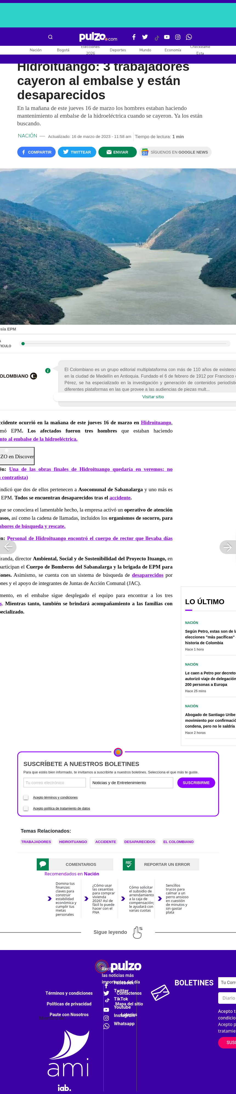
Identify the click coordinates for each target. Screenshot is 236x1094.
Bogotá (63, 50)
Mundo (145, 50)
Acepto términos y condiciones (55, 797)
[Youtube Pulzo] (167, 39)
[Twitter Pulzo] (145, 39)
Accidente (105, 842)
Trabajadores (36, 842)
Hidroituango (73, 842)
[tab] (75, 864)
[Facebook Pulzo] (134, 39)
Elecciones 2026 (90, 50)
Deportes (118, 50)
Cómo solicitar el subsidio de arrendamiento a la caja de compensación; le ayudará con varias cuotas (141, 898)
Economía (173, 50)
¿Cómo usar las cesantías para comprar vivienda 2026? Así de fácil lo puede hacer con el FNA (103, 898)
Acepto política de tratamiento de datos (61, 808)
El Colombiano (178, 842)
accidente (119, 498)
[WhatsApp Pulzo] (189, 39)
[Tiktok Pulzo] (157, 40)
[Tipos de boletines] (151, 782)
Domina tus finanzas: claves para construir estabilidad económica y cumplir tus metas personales (66, 898)
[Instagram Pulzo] (178, 39)
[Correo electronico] (55, 782)
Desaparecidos (139, 842)
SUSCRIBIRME (196, 783)
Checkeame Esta (200, 50)
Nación (36, 50)
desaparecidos (147, 575)
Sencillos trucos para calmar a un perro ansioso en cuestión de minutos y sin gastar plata (177, 898)
